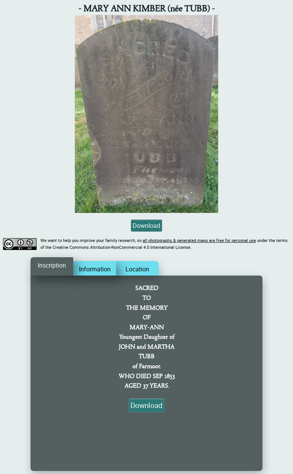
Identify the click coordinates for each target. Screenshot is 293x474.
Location (137, 269)
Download (146, 225)
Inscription (52, 265)
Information (95, 269)
